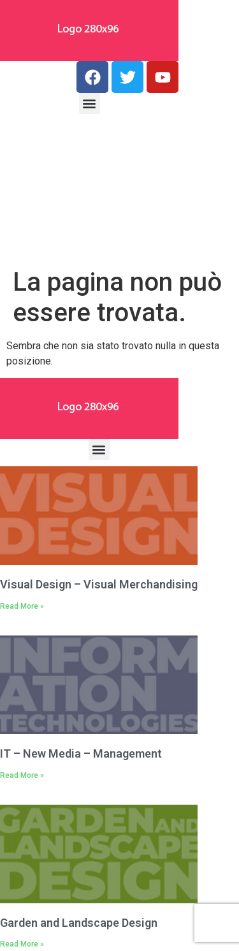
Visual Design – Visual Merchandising (99, 584)
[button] (89, 103)
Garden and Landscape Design (78, 922)
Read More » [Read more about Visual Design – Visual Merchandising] (22, 606)
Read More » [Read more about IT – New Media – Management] (22, 775)
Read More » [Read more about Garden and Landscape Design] (22, 944)
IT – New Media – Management (81, 753)
